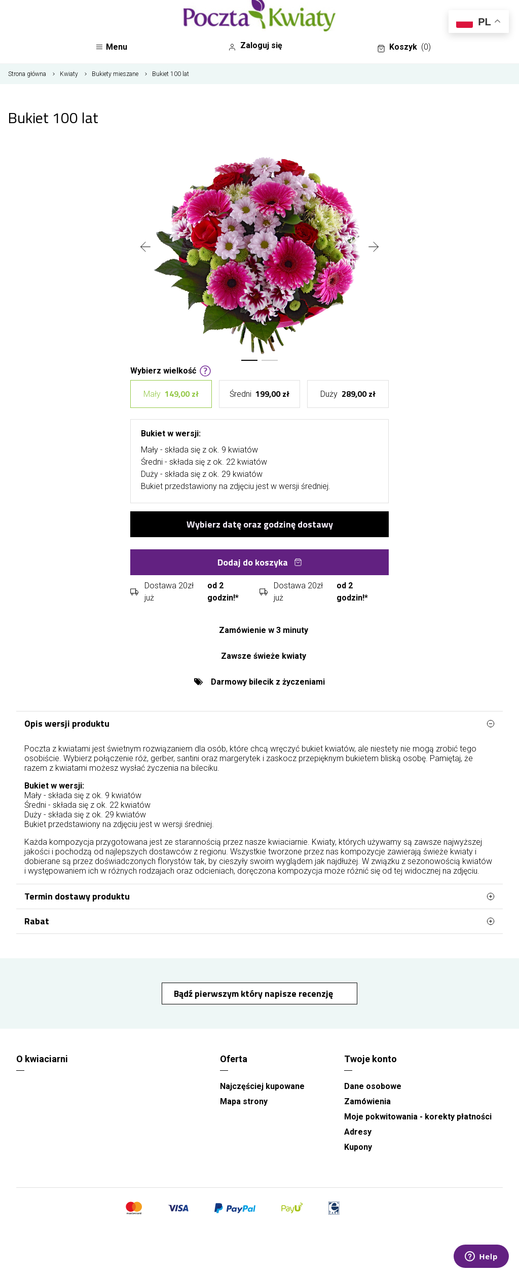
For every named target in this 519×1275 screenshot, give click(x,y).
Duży (348, 394)
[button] (249, 360)
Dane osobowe (372, 1086)
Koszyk (404, 47)
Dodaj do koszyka (259, 562)
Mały (171, 394)
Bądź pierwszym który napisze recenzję (254, 993)
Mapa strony (244, 1101)
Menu (111, 47)
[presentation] (145, 248)
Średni (259, 394)
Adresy (358, 1132)
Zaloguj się (255, 46)
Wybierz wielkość (170, 370)
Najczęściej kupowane (262, 1086)
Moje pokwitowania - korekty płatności (418, 1116)
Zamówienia (367, 1101)
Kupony (358, 1147)
